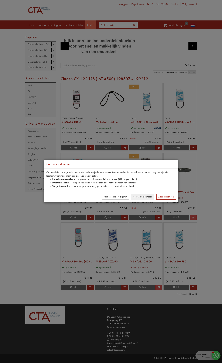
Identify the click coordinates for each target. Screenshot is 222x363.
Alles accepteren (166, 196)
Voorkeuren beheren (142, 196)
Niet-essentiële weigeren (115, 196)
